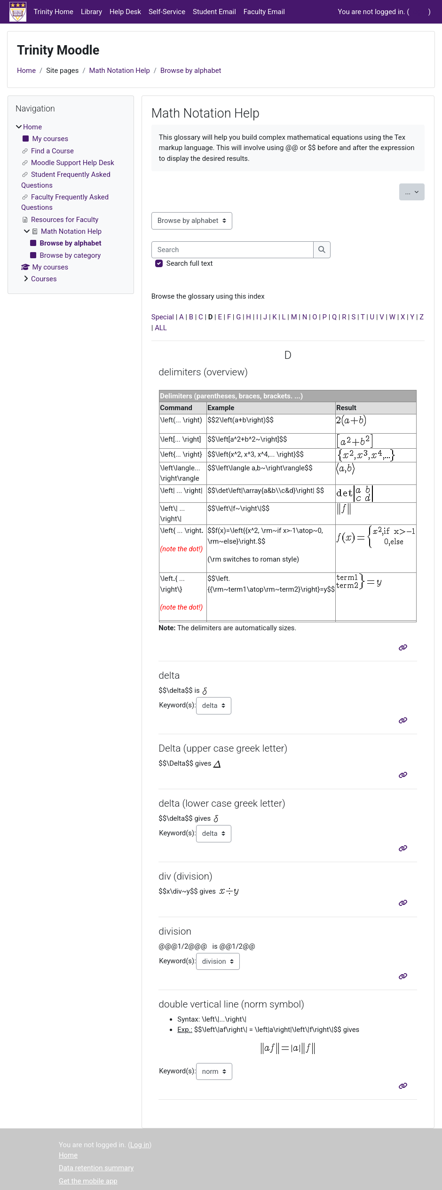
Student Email (214, 12)
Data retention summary (96, 1168)
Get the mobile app (88, 1181)
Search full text (189, 263)
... (415, 191)
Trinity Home (53, 12)
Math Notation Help (119, 70)
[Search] (232, 249)
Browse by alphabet (190, 70)
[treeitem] (71, 203)
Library (91, 12)
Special (162, 317)
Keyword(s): (177, 705)
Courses (44, 279)
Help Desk (125, 12)
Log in (418, 12)
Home (26, 70)
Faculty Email (264, 12)
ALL (161, 328)
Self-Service (167, 12)
